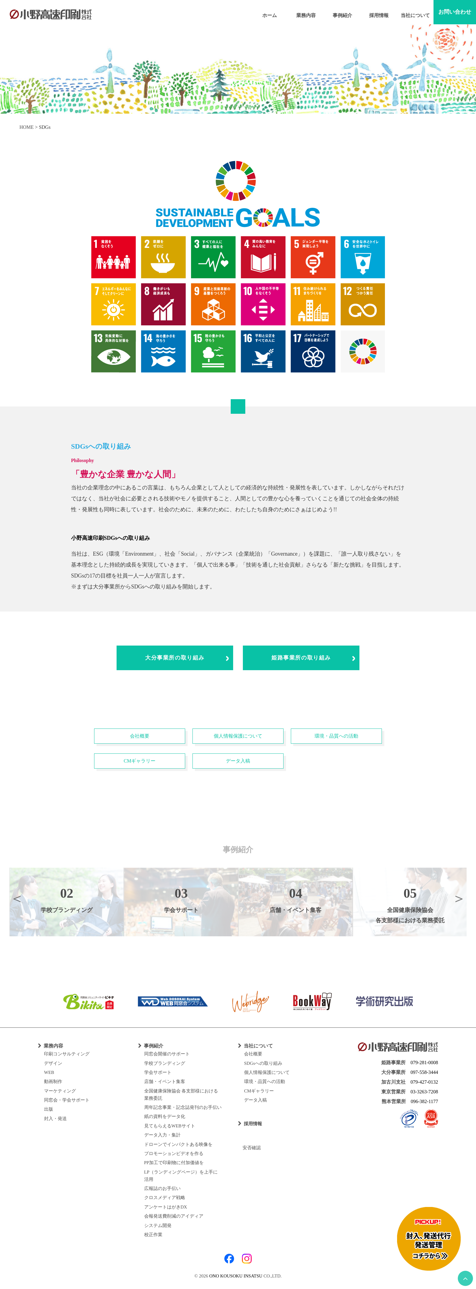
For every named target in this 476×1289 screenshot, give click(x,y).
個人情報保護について (238, 736)
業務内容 (306, 15)
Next (459, 898)
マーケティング (60, 1090)
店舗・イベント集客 (164, 1081)
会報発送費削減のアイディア (173, 1216)
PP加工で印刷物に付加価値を (174, 1162)
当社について (415, 15)
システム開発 (158, 1225)
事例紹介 (342, 15)
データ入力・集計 (162, 1135)
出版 (48, 1109)
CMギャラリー (140, 760)
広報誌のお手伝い (162, 1188)
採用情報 (379, 15)
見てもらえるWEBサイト (169, 1125)
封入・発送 (55, 1118)
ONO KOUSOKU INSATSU (235, 1276)
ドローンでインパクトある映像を (178, 1144)
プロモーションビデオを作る (173, 1153)
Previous (17, 898)
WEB (49, 1072)
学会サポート (158, 1072)
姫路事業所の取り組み (301, 658)
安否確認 (249, 1147)
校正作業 (153, 1234)
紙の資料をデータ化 (164, 1116)
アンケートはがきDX (165, 1207)
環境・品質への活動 (336, 736)
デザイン (53, 1063)
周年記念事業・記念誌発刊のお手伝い (183, 1107)
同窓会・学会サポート (67, 1100)
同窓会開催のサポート (167, 1053)
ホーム (269, 15)
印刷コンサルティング (67, 1053)
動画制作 (53, 1081)
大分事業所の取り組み (175, 658)
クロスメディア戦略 (164, 1197)
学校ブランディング (164, 1063)
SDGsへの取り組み (263, 1063)
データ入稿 (238, 760)
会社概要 (139, 736)
